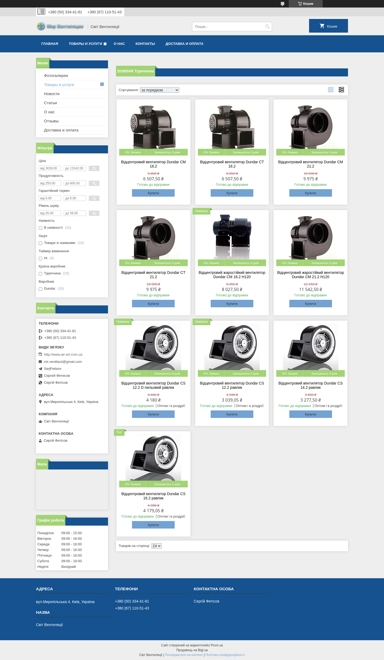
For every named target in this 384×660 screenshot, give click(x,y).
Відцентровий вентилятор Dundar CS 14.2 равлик (310, 385)
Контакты (145, 44)
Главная (49, 44)
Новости (51, 93)
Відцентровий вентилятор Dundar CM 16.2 (153, 164)
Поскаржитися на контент (184, 655)
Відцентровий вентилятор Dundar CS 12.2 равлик (232, 385)
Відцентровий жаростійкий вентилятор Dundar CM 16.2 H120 (232, 274)
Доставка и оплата (184, 44)
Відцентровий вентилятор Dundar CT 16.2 (232, 164)
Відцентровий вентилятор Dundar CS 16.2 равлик (153, 496)
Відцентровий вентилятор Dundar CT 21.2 (153, 274)
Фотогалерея (56, 75)
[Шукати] (267, 26)
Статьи (50, 102)
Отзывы (51, 121)
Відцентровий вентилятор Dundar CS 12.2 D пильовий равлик (153, 385)
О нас (119, 44)
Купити (153, 193)
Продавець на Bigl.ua (192, 650)
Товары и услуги (85, 44)
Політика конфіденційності (225, 655)
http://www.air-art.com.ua (63, 354)
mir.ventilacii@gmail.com (63, 362)
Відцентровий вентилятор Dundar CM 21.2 (310, 164)
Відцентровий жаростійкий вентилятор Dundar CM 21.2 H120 (310, 274)
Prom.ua (217, 645)
